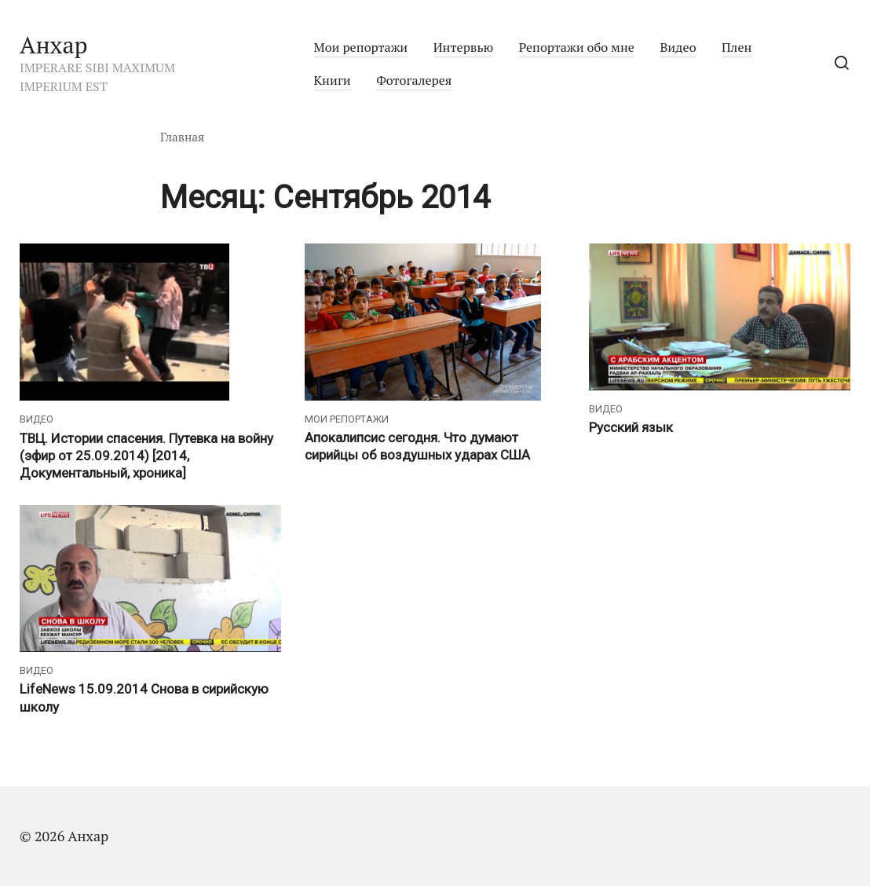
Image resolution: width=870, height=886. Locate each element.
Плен (736, 47)
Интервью (463, 47)
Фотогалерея (413, 80)
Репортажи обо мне (576, 47)
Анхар (54, 44)
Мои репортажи (361, 47)
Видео (678, 47)
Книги (332, 80)
